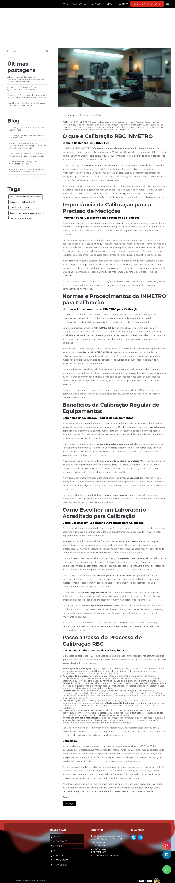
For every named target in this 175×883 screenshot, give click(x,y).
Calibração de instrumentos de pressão (26, 213)
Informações (60, 859)
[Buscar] (47, 51)
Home (56, 4)
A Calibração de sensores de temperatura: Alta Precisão (28, 128)
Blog (104, 4)
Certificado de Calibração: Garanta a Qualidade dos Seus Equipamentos (23, 88)
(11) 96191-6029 (98, 849)
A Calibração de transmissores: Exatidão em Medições (27, 136)
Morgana (72, 115)
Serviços (89, 4)
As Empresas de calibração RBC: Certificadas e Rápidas (23, 162)
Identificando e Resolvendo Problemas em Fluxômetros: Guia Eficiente (26, 104)
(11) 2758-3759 (98, 846)
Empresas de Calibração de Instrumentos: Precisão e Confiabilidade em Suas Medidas (27, 96)
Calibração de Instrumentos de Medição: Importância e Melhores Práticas (27, 170)
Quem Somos (71, 4)
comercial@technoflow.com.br (106, 855)
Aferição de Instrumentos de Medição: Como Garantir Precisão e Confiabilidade (27, 154)
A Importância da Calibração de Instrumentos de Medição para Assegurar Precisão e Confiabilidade (26, 79)
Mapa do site (60, 863)
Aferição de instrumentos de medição (25, 197)
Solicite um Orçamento (145, 4)
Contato (118, 4)
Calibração (14, 202)
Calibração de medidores (20, 218)
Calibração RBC (28, 202)
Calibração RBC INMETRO (20, 207)
